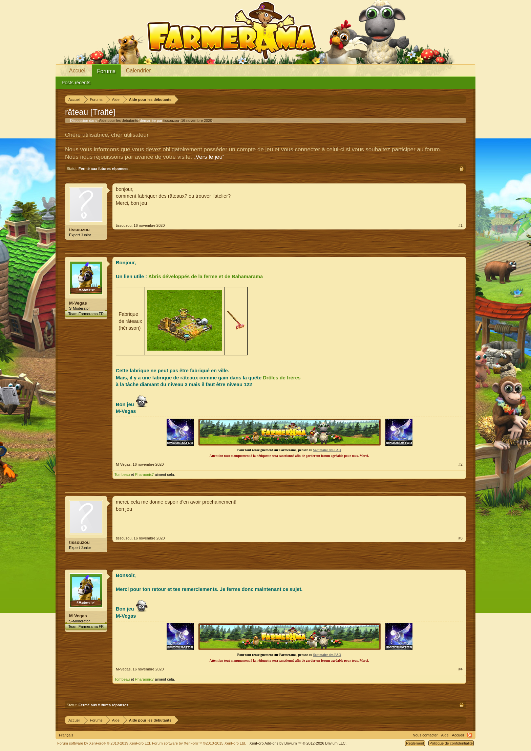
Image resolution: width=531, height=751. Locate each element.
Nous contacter (425, 735)
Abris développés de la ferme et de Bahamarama (205, 276)
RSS (469, 735)
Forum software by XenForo (104, 743)
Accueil (78, 70)
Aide (445, 735)
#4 (461, 669)
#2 (461, 464)
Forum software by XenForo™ (199, 743)
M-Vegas (78, 303)
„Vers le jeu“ (209, 157)
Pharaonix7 (144, 474)
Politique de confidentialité (451, 743)
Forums (106, 71)
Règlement (415, 743)
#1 (461, 225)
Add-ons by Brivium (297, 743)
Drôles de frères (282, 377)
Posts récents (76, 82)
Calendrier (138, 70)
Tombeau (122, 474)
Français (66, 735)
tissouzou (171, 120)
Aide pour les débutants (118, 120)
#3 (461, 538)
